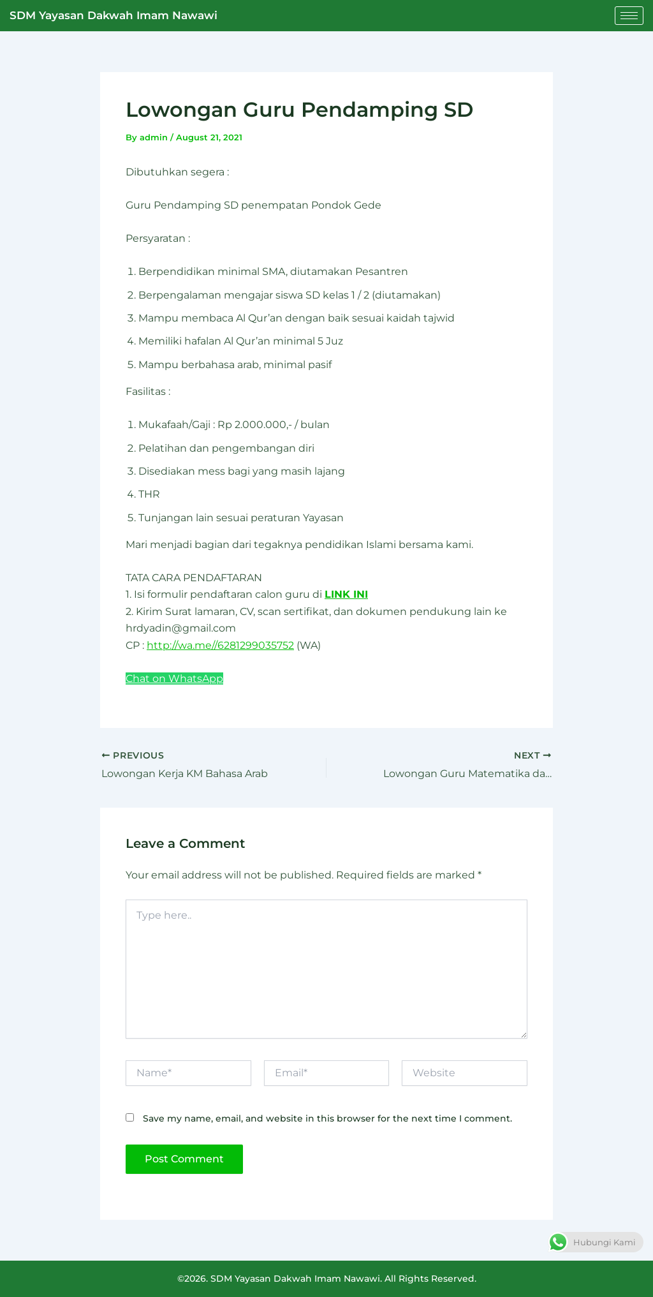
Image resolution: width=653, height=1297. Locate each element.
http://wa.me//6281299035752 (220, 645)
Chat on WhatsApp (174, 678)
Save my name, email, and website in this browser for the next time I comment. (327, 1118)
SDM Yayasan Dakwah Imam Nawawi (113, 15)
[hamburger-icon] (629, 15)
